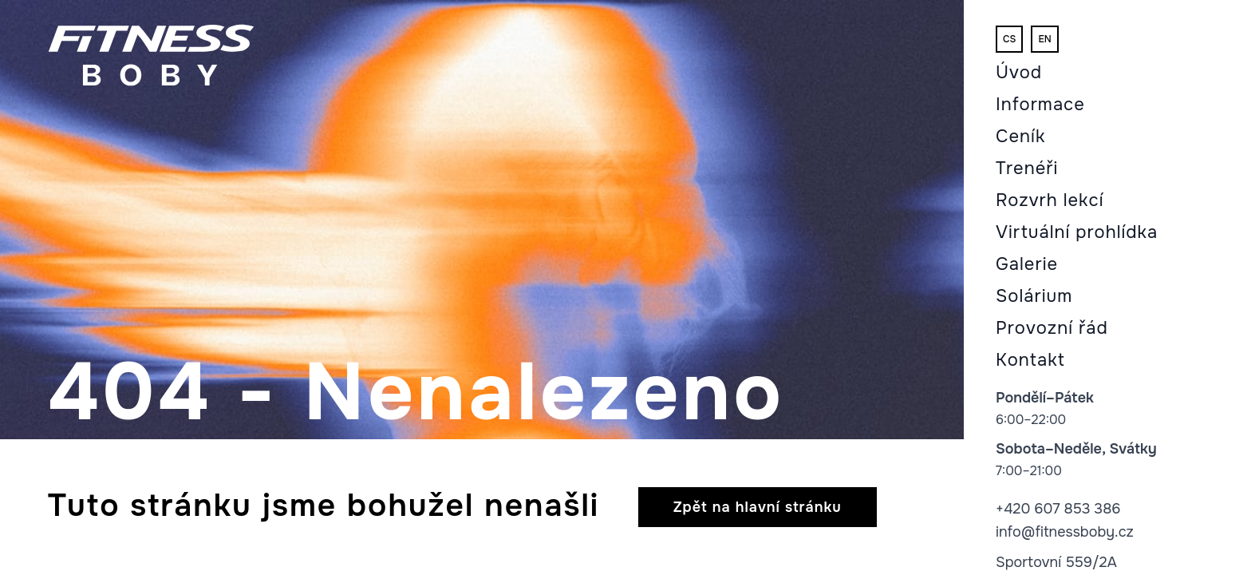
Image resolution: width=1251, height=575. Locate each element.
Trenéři (1027, 168)
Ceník (1020, 136)
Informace (1040, 104)
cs (1009, 39)
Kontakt (1030, 360)
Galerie (1027, 264)
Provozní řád (1052, 328)
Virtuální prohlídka (1077, 232)
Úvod (1019, 72)
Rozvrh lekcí (1050, 200)
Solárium (1034, 296)
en (1044, 39)
